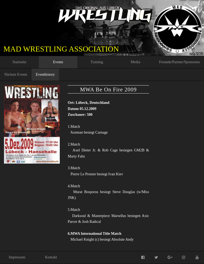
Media (135, 62)
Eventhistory (45, 74)
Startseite (19, 62)
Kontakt (51, 257)
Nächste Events (15, 74)
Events (58, 62)
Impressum (17, 257)
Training (96, 62)
